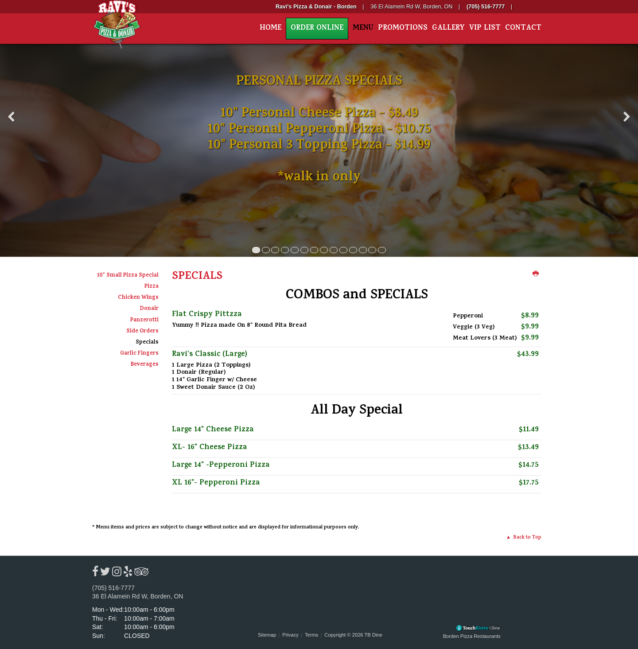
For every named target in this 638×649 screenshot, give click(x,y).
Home (270, 29)
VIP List (485, 29)
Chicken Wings (138, 297)
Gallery (448, 29)
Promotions (403, 29)
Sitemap (267, 634)
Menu (363, 29)
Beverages (145, 364)
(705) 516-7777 (113, 587)
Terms (311, 634)
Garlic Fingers (139, 353)
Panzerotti (144, 320)
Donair (149, 309)
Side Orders (142, 331)
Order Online (317, 29)
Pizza (151, 286)
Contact (523, 29)
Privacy (290, 634)
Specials (147, 342)
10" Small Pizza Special (128, 275)
